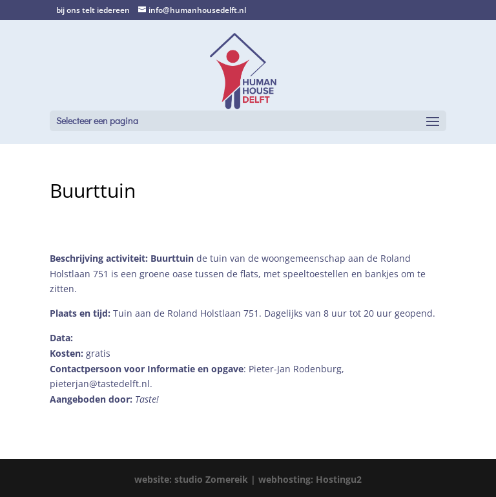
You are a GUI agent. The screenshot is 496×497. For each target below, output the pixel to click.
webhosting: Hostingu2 (310, 479)
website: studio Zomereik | (196, 479)
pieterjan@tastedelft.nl (100, 383)
